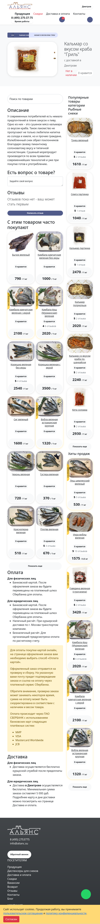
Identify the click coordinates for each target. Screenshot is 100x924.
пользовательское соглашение (23, 913)
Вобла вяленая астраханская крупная (49, 422)
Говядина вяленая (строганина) (79, 590)
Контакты (79, 14)
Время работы (22, 21)
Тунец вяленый (79, 140)
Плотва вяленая (49, 529)
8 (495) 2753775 (20, 839)
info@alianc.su (19, 843)
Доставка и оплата (58, 14)
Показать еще (35, 566)
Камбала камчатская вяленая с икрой (21, 311)
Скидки (38, 14)
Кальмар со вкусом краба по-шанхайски (80, 359)
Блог (10, 899)
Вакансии (13, 883)
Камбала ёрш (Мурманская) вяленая (49, 312)
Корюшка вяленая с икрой (49, 366)
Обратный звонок (19, 854)
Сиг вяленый (21, 419)
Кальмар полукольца (79, 303)
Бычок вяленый (21, 254)
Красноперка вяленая (21, 531)
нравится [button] (85, 73)
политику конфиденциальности (66, 913)
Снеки (13, 35)
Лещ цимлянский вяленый (79, 482)
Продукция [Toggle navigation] (23, 14)
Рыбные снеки (24, 35)
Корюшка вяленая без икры (21, 366)
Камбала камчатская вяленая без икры (49, 256)
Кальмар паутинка (79, 248)
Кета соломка (79, 409)
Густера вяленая (49, 474)
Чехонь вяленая (21, 474)
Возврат (12, 887)
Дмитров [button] (86, 6)
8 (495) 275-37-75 (22, 18)
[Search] (35, 99)
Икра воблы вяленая (79, 536)
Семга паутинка (80, 194)
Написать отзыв (35, 213)
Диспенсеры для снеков (22, 871)
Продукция (14, 867)
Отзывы (12, 891)
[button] (90, 20)
